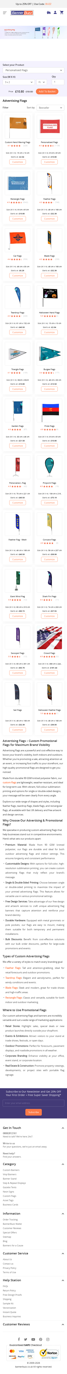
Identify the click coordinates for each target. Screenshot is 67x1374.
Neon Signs (8, 1191)
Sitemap (7, 1236)
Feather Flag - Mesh (18, 539)
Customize (17, 161)
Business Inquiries (12, 1316)
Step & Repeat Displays (14, 1182)
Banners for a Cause (13, 1245)
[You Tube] (33, 1339)
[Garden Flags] (17, 410)
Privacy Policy (9, 1267)
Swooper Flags (17, 653)
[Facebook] (19, 1339)
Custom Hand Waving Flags (17, 142)
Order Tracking (10, 1219)
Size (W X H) (9, 77)
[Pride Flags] (49, 410)
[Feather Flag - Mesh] (17, 524)
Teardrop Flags (17, 312)
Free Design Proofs (12, 1294)
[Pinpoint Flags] (49, 467)
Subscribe (33, 1112)
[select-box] (19, 82)
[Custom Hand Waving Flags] (17, 126)
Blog (5, 1241)
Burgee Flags (49, 369)
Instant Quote (9, 1312)
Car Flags (17, 255)
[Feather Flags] (49, 183)
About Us (7, 1259)
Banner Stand (9, 1178)
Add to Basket (47, 91)
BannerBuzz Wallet (12, 1223)
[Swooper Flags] (17, 637)
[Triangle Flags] (17, 354)
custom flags (9, 782)
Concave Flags (49, 539)
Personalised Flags (49, 142)
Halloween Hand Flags (49, 312)
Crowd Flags (49, 653)
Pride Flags (49, 426)
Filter (8, 107)
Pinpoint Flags (49, 483)
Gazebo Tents (9, 1187)
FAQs (5, 1286)
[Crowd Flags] (49, 637)
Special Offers (10, 1232)
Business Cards (10, 1204)
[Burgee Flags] (49, 354)
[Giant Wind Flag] (17, 581)
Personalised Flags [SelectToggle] (34, 70)
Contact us (8, 1263)
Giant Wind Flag (17, 596)
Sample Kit (8, 1303)
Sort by (31, 107)
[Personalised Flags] (49, 126)
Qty (54, 76)
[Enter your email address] (33, 1103)
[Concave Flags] (49, 524)
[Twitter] (25, 1339)
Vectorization (9, 1307)
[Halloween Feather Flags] (49, 694)
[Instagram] (47, 1339)
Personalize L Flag (17, 483)
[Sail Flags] (17, 694)
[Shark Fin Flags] (49, 581)
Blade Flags (49, 255)
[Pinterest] (40, 1339)
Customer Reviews (12, 1228)
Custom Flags (9, 1195)
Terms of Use (9, 1272)
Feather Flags (49, 199)
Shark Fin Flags (49, 596)
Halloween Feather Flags (49, 710)
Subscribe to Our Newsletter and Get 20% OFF (33, 1093)
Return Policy (9, 1290)
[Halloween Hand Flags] (49, 297)
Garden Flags (18, 426)
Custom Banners (11, 1170)
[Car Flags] (17, 240)
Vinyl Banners (9, 1174)
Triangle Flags (17, 369)
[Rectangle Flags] (17, 183)
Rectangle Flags (18, 199)
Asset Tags (8, 1200)
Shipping (7, 1299)
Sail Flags (17, 710)
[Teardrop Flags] (17, 297)
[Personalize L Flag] (17, 467)
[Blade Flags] (49, 240)
